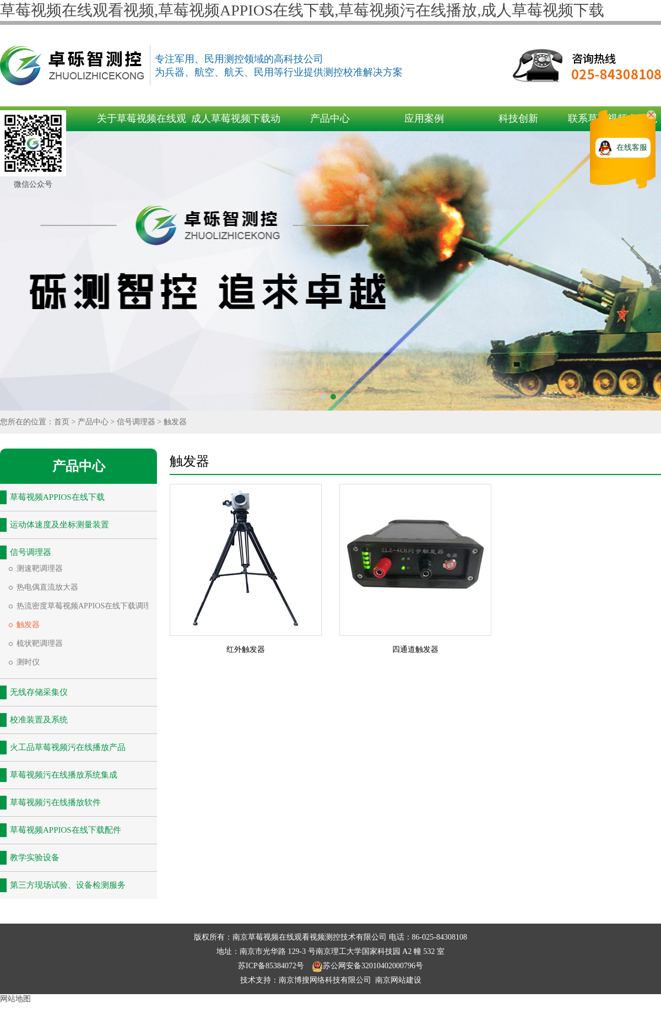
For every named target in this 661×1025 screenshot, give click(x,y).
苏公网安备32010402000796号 (367, 966)
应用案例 (424, 118)
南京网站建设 (398, 980)
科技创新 (518, 118)
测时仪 (28, 662)
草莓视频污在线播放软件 (55, 802)
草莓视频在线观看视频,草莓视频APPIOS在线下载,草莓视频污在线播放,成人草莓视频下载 (302, 10)
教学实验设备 (34, 857)
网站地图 (15, 999)
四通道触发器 (415, 649)
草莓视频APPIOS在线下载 (57, 497)
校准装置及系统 (39, 719)
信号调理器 (136, 422)
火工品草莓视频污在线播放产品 (68, 747)
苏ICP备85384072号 (272, 966)
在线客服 (631, 147)
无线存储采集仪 (39, 692)
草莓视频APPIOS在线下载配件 (65, 830)
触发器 (175, 422)
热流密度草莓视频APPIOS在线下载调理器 (88, 606)
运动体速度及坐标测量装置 (59, 524)
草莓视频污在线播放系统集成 (63, 774)
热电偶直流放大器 (47, 587)
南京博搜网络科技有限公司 (325, 980)
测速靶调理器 (40, 568)
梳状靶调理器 (40, 643)
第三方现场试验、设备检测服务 (68, 885)
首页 (61, 422)
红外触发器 (245, 649)
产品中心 (330, 118)
